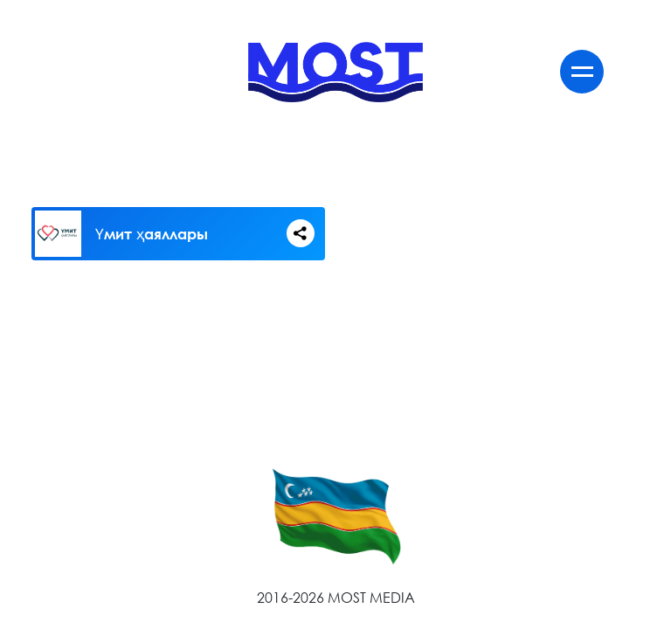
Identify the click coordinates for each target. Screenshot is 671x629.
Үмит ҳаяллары (151, 234)
